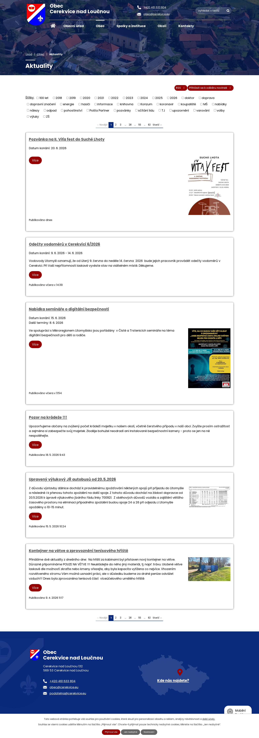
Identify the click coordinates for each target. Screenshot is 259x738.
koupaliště (188, 106)
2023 (129, 100)
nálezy (34, 112)
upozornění (180, 112)
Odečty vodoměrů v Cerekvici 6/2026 (64, 246)
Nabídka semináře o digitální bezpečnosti (69, 311)
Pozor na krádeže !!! (48, 419)
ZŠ (48, 118)
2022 (114, 100)
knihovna (126, 106)
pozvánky (124, 112)
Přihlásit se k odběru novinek (208, 90)
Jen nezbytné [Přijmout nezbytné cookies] (131, 732)
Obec (100, 26)
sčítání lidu (146, 112)
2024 (144, 100)
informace (105, 106)
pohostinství (73, 112)
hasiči (85, 106)
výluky (34, 118)
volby (221, 112)
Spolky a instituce (131, 26)
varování (202, 112)
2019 (72, 100)
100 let (43, 100)
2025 (159, 100)
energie (68, 106)
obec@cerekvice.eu (64, 689)
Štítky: (29, 99)
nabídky (221, 106)
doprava (208, 100)
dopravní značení (43, 106)
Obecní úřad (73, 26)
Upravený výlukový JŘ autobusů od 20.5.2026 (72, 481)
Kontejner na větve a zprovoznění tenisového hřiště (78, 552)
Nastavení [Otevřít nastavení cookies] (151, 732)
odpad (51, 112)
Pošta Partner (99, 112)
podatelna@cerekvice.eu (68, 695)
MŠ (205, 106)
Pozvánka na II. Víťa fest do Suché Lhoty (67, 141)
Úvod (53, 26)
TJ (163, 112)
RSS (174, 90)
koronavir (167, 106)
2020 (86, 100)
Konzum (146, 106)
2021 (101, 100)
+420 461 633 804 (62, 683)
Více (36, 162)
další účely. (208, 718)
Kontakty (186, 26)
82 (149, 126)
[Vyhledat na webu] (213, 10)
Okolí (162, 26)
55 (139, 126)
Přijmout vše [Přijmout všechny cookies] (109, 732)
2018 (59, 100)
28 (130, 126)
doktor (189, 100)
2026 (173, 100)
